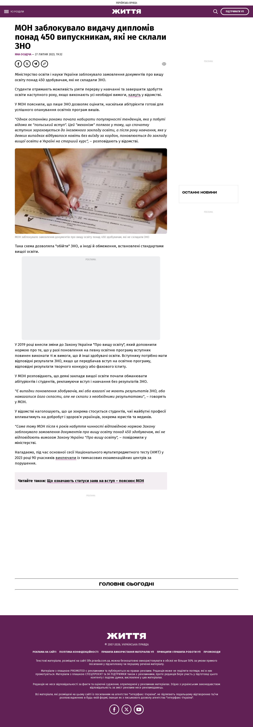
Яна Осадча (23, 54)
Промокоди (212, 651)
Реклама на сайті (44, 651)
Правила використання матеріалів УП (127, 651)
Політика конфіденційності (78, 651)
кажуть (134, 94)
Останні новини (199, 192)
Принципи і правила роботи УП (179, 651)
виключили (66, 457)
